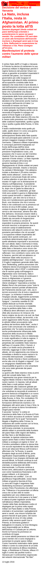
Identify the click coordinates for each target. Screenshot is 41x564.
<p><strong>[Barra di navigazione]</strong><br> (20, 3)
